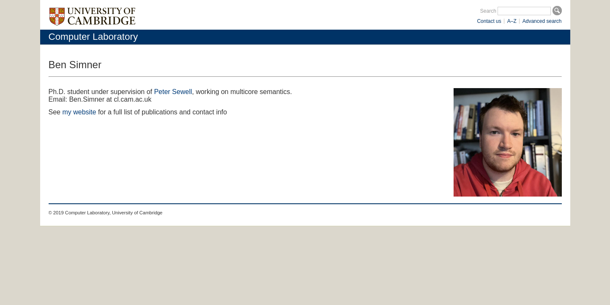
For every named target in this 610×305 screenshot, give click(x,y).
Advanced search (542, 21)
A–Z (512, 21)
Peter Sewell (173, 91)
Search (488, 11)
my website (79, 112)
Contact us (489, 21)
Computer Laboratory (93, 36)
